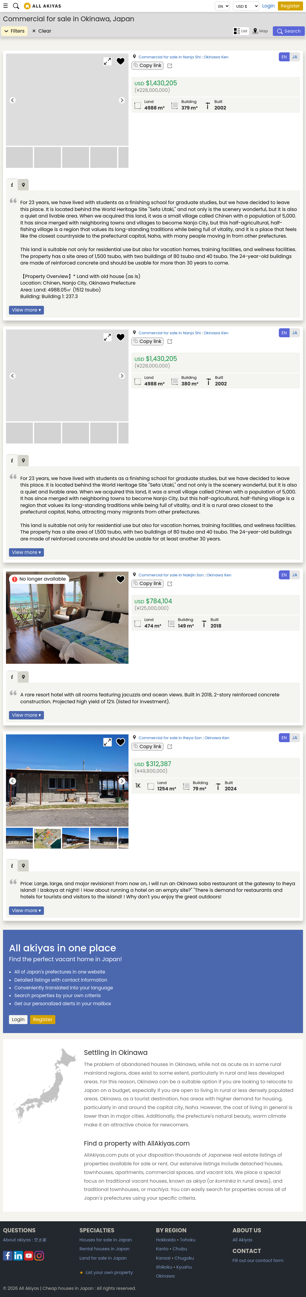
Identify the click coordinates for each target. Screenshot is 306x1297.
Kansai (163, 1258)
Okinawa (165, 1276)
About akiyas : (25, 1240)
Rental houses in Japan (104, 1249)
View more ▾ (26, 309)
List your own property (106, 1272)
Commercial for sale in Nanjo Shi (170, 57)
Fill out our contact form (258, 1260)
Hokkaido (166, 1240)
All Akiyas (242, 1240)
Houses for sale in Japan (105, 1240)
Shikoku (164, 1267)
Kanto (162, 1249)
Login (268, 6)
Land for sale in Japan (103, 1258)
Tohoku (187, 1240)
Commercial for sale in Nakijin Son (171, 575)
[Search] (289, 31)
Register (290, 5)
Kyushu (184, 1267)
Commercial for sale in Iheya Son (170, 737)
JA (294, 57)
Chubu (180, 1249)
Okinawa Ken (216, 57)
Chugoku (184, 1258)
